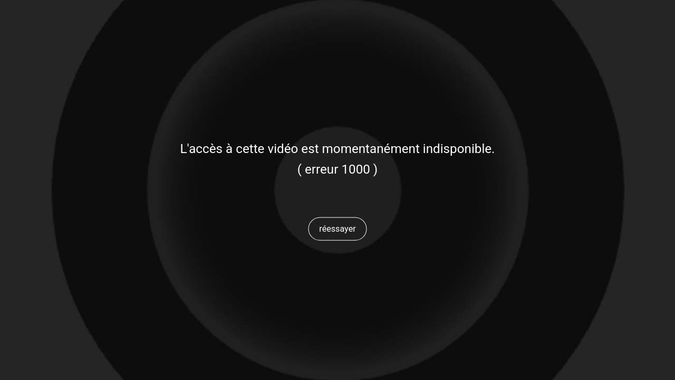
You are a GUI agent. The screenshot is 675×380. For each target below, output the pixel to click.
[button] (337, 228)
